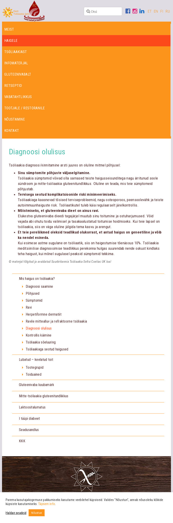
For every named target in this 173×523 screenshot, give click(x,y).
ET (150, 11)
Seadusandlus (29, 431)
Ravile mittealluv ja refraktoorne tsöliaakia (56, 322)
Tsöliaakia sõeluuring (41, 343)
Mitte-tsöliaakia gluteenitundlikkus (43, 397)
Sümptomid (34, 301)
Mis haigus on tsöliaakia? (37, 279)
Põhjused (32, 294)
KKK (22, 442)
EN (156, 11)
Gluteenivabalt (17, 75)
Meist (9, 30)
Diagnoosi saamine (39, 287)
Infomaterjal (16, 64)
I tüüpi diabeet (29, 419)
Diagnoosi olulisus (39, 329)
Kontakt (11, 131)
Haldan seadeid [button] (16, 513)
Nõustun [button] (36, 512)
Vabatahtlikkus (18, 98)
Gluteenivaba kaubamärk (36, 386)
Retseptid (13, 86)
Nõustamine (14, 120)
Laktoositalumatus (32, 408)
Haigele (10, 41)
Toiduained (33, 375)
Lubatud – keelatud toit (36, 360)
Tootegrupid (34, 368)
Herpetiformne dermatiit (43, 315)
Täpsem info (46, 504)
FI (162, 11)
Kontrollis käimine (38, 336)
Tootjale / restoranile (24, 109)
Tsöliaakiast (15, 53)
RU (168, 11)
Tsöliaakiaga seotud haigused (47, 350)
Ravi (29, 308)
